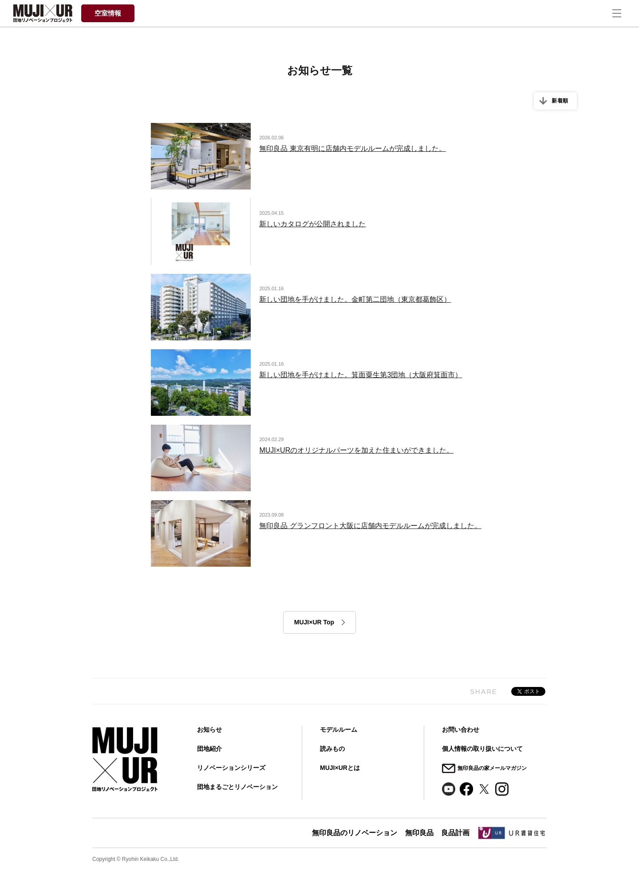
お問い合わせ (460, 729)
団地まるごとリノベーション (237, 786)
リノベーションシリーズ (231, 767)
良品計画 (454, 832)
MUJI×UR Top (314, 622)
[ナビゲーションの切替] (621, 13)
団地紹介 (209, 748)
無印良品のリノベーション (351, 832)
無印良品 (417, 832)
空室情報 (108, 13)
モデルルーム (338, 729)
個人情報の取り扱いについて (482, 748)
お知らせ (209, 729)
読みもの (332, 748)
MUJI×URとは (340, 767)
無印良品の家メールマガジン (492, 767)
